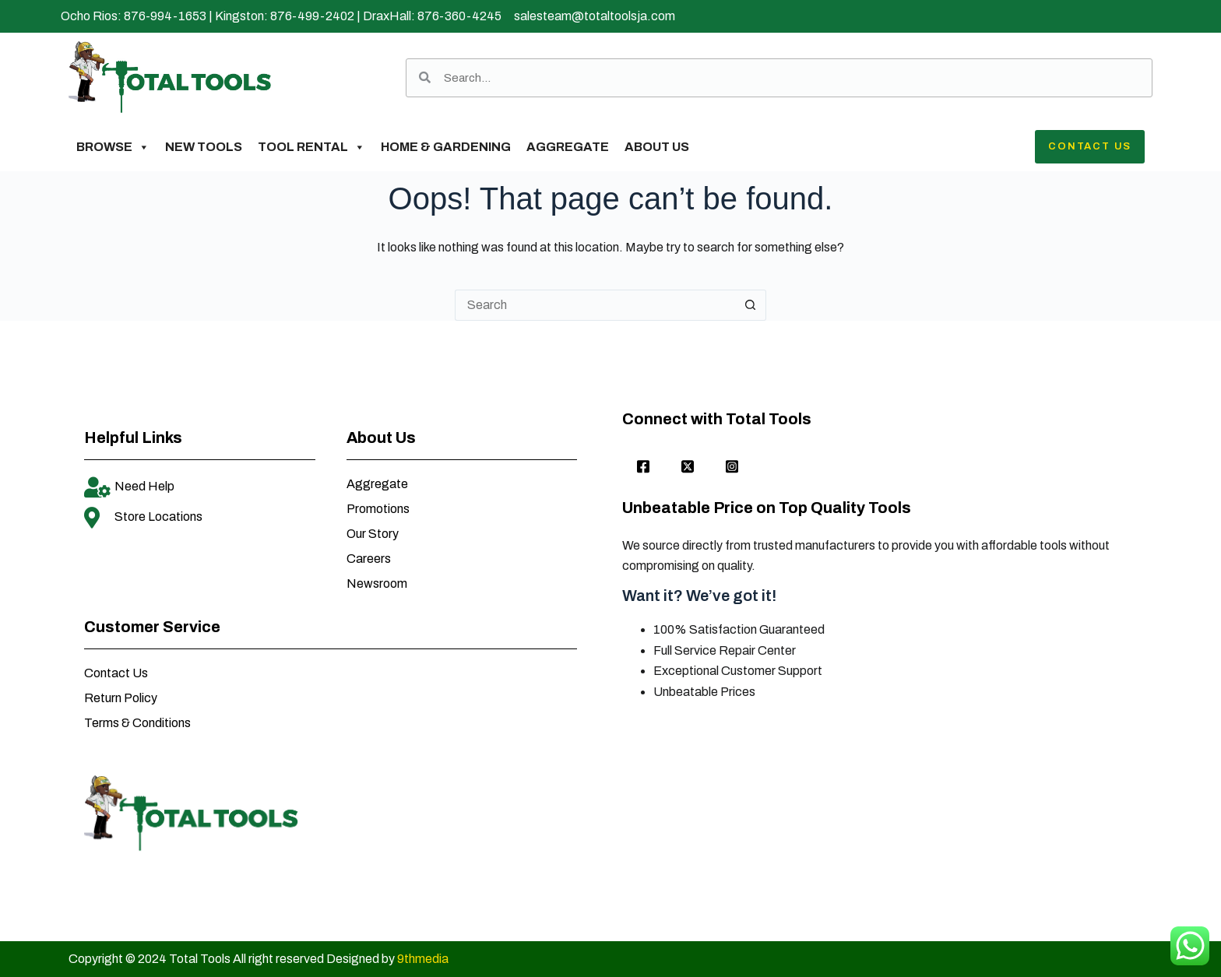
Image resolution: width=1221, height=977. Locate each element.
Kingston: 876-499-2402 (284, 16)
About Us (657, 146)
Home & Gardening (446, 146)
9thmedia (423, 958)
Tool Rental (311, 147)
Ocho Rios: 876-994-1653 (133, 16)
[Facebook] (643, 468)
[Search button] (750, 305)
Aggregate (567, 146)
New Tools (203, 146)
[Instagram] (732, 468)
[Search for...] (595, 305)
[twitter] (687, 468)
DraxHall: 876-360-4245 (432, 16)
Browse (113, 147)
